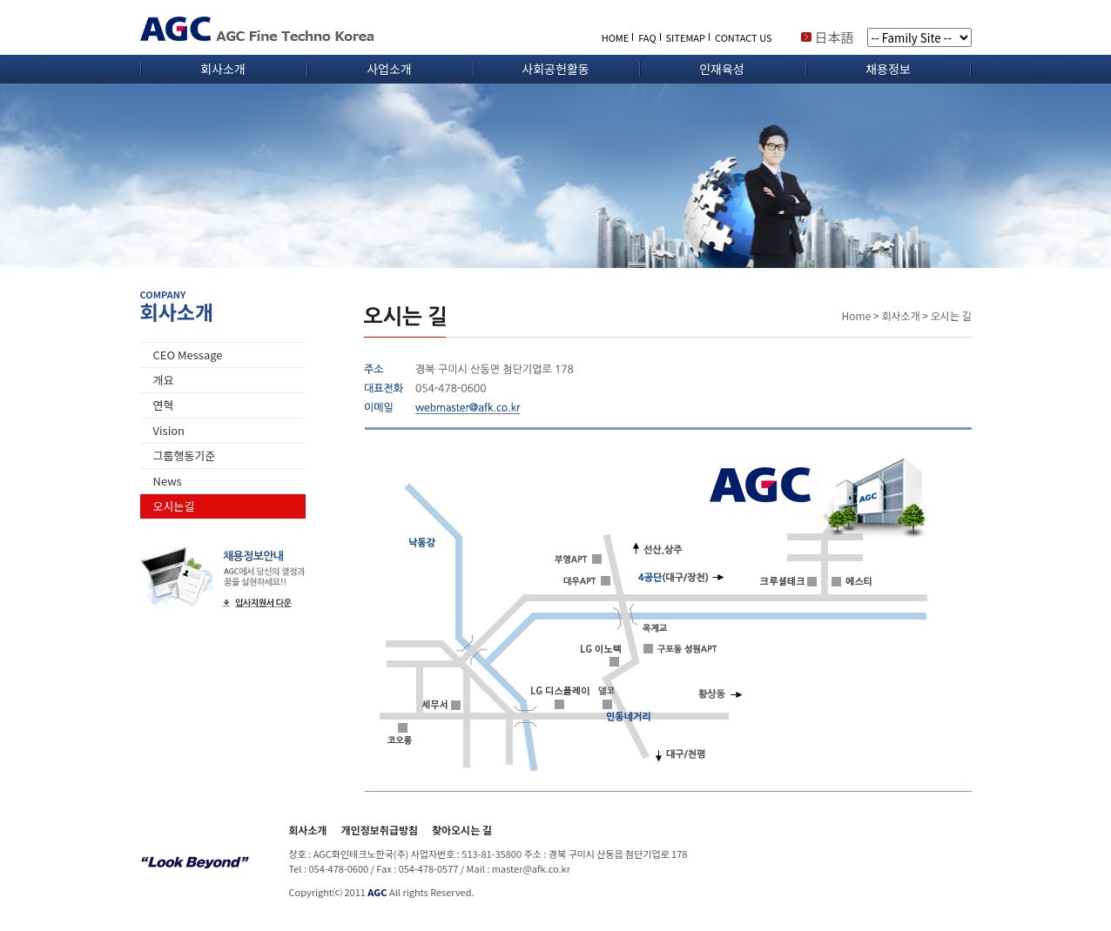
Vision (169, 430)
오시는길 (174, 506)
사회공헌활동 (555, 68)
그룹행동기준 (184, 455)
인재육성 (721, 68)
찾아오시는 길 (462, 829)
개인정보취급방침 (379, 829)
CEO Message (188, 354)
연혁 (163, 405)
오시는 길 (951, 315)
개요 (163, 380)
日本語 (834, 37)
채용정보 (888, 68)
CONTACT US (743, 37)
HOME (616, 37)
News (167, 480)
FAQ (647, 37)
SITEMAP (685, 37)
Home (857, 315)
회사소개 (223, 68)
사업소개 (389, 68)
